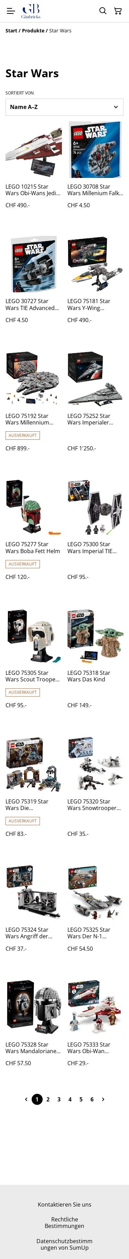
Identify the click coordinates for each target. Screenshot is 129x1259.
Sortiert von (20, 93)
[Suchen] (102, 11)
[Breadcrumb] (64, 30)
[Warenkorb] (118, 11)
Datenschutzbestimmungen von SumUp (64, 1244)
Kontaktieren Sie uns (65, 1204)
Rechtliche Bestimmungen (64, 1223)
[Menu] (11, 11)
